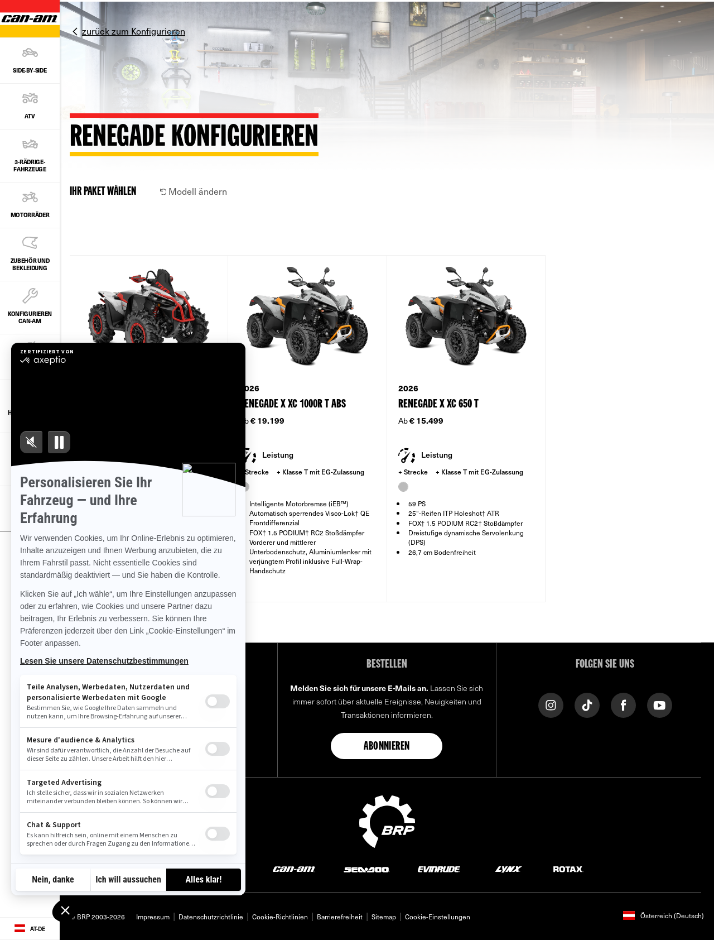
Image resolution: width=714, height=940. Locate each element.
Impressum (153, 917)
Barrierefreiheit (340, 917)
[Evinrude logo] (439, 868)
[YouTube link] (659, 704)
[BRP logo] (387, 820)
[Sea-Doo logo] (366, 868)
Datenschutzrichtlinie (210, 917)
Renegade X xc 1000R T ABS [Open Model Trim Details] (292, 404)
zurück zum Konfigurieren (133, 30)
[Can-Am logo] (293, 868)
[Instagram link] (550, 704)
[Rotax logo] (568, 868)
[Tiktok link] (587, 704)
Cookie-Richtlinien (280, 917)
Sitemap (384, 917)
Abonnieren (386, 746)
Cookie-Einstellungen (437, 917)
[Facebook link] (623, 704)
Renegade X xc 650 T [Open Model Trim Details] (438, 404)
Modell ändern (194, 191)
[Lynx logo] (508, 868)
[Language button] (30, 929)
